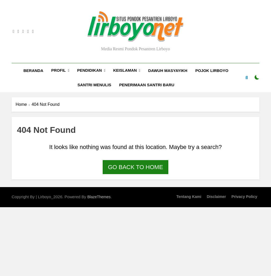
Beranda (33, 70)
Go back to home (135, 167)
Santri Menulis (94, 85)
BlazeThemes (99, 197)
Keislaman (125, 70)
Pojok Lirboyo (211, 70)
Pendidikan (89, 70)
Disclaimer (216, 196)
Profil (58, 70)
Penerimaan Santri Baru (146, 85)
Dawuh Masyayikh (167, 70)
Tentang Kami (189, 196)
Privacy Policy (244, 196)
